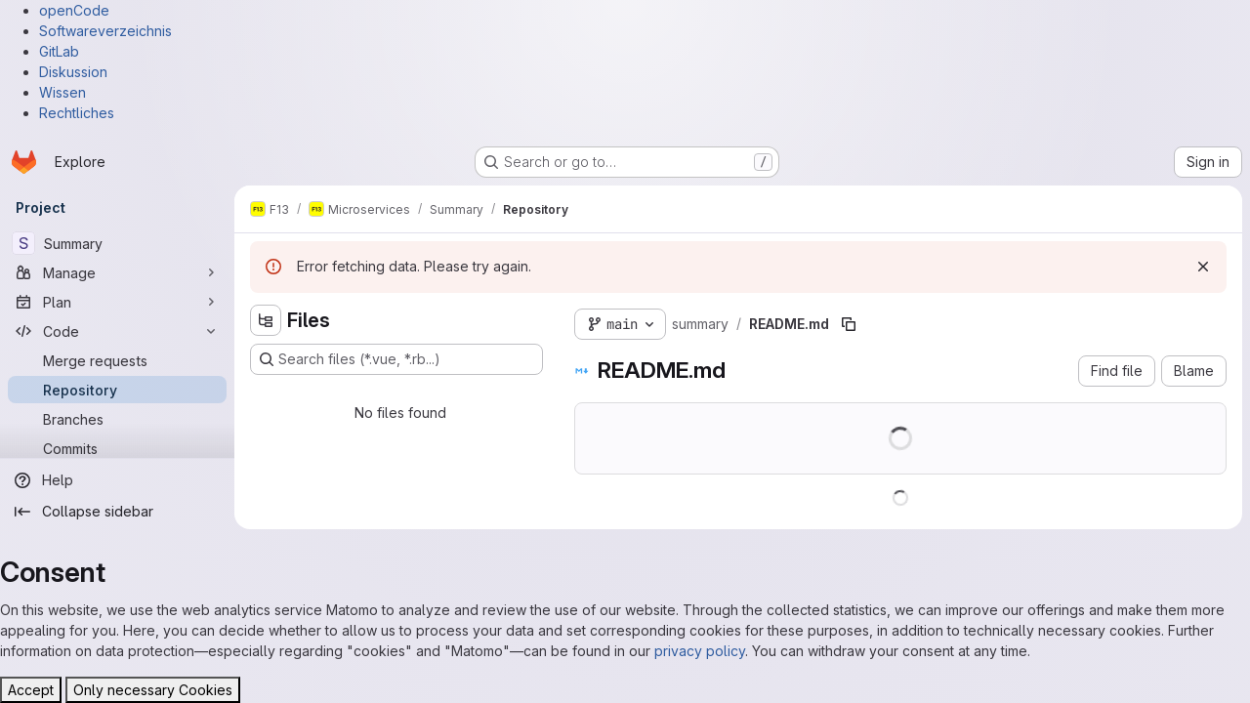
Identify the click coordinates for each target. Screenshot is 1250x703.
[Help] (117, 480)
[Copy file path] (848, 324)
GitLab (59, 51)
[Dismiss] (1203, 266)
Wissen (62, 92)
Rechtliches (76, 112)
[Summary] (117, 243)
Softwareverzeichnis (105, 30)
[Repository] (117, 389)
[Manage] (117, 272)
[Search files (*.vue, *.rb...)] (396, 359)
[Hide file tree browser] (265, 320)
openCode (74, 10)
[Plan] (117, 301)
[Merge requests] (117, 360)
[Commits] (117, 448)
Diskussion (73, 71)
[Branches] (117, 419)
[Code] (117, 331)
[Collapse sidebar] (117, 511)
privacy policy (699, 650)
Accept (31, 690)
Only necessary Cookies (152, 690)
